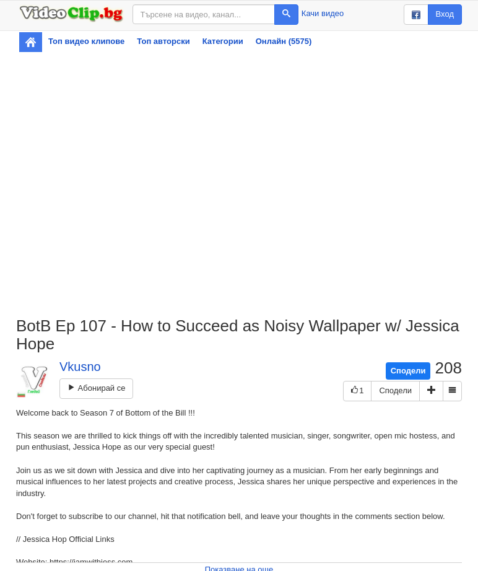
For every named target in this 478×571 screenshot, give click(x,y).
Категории (222, 41)
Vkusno (80, 366)
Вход (445, 14)
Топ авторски (163, 41)
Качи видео (323, 13)
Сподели (408, 370)
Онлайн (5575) (284, 41)
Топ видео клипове (86, 41)
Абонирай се (96, 388)
